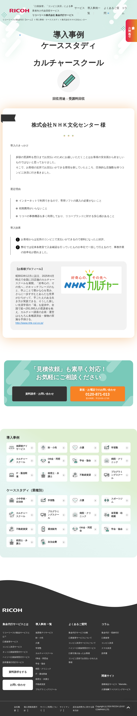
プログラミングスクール (46, 689)
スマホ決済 (106, 648)
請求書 (104, 653)
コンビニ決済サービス (12, 647)
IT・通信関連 (41, 674)
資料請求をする (18, 672)
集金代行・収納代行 (110, 633)
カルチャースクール (44, 653)
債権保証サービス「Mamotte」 (114, 684)
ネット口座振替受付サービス (15, 652)
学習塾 (38, 648)
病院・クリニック (43, 669)
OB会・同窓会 (42, 658)
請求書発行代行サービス (13, 662)
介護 (37, 643)
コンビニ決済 (107, 643)
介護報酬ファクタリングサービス (116, 689)
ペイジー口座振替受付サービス (16, 657)
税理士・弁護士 (42, 679)
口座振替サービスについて (80, 638)
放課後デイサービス (44, 633)
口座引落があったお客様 (79, 653)
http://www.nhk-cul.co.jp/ (29, 323)
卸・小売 (39, 638)
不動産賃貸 (40, 684)
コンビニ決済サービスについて (82, 643)
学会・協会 (40, 663)
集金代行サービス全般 (78, 633)
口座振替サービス (10, 642)
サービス (79, 8)
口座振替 (105, 638)
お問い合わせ (17, 684)
